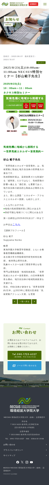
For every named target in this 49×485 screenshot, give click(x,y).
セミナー (24, 30)
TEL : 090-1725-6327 (14, 438)
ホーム (6, 30)
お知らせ (15, 30)
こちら (16, 224)
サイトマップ (9, 455)
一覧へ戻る (25, 301)
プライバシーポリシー (13, 450)
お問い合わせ (9, 444)
